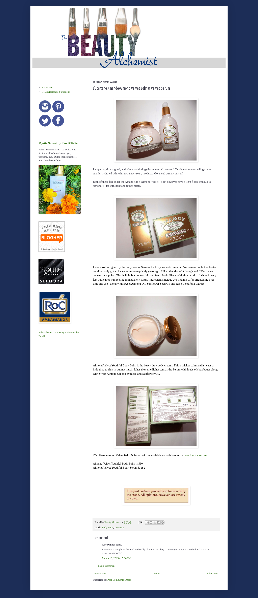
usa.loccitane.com (196, 455)
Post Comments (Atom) (119, 579)
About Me (47, 87)
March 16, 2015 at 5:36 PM (116, 558)
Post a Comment (106, 565)
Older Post (212, 573)
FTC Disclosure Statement (56, 91)
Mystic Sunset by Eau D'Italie (57, 143)
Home (157, 573)
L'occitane (119, 527)
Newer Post (100, 573)
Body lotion (107, 527)
